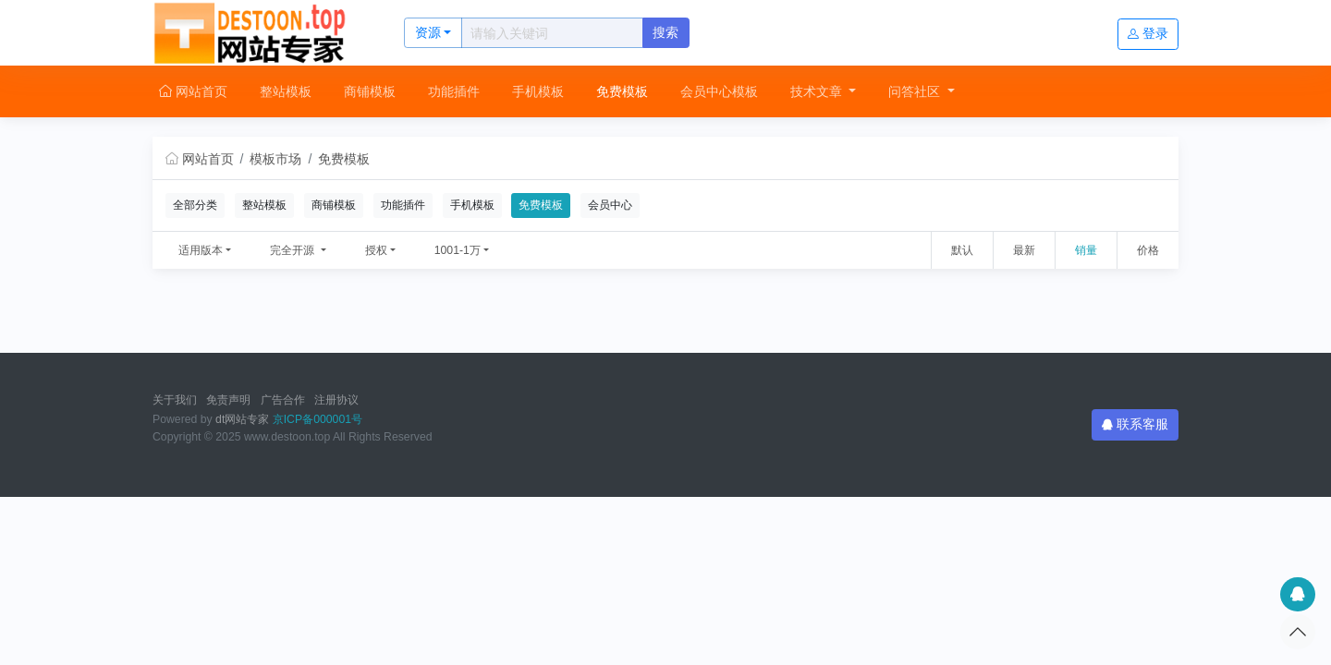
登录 (1148, 33)
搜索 (665, 32)
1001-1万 (457, 250)
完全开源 (293, 250)
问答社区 (916, 91)
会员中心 (610, 205)
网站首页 (193, 91)
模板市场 (275, 158)
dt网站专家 (242, 419)
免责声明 (228, 399)
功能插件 (454, 91)
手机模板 (538, 91)
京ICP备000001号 (317, 419)
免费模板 (622, 91)
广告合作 (283, 399)
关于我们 (175, 399)
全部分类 (195, 205)
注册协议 (336, 399)
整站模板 (285, 91)
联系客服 (1135, 424)
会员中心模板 (719, 91)
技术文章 (818, 91)
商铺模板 (370, 91)
